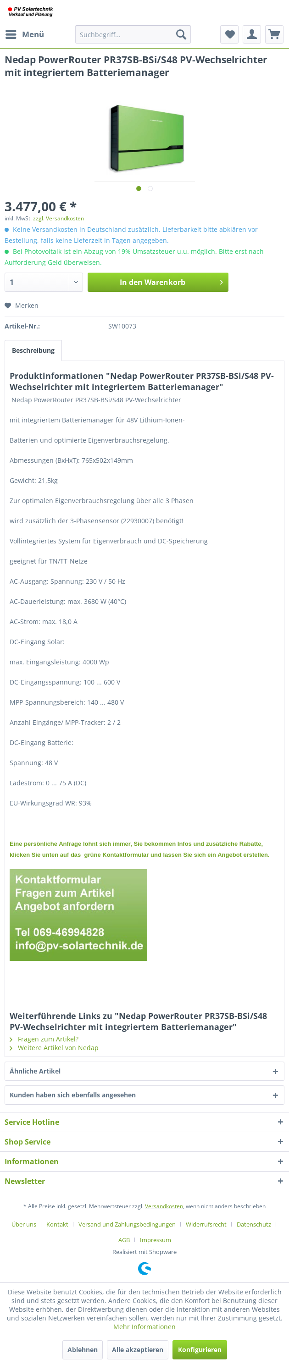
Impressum (155, 1240)
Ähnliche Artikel (35, 1071)
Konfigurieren (200, 1349)
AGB (124, 1240)
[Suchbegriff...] (133, 34)
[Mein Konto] (252, 34)
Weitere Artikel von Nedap (54, 1047)
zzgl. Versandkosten (58, 218)
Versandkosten (164, 1206)
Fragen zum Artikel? (44, 1039)
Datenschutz (254, 1224)
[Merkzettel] (229, 34)
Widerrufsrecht (206, 1224)
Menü (25, 33)
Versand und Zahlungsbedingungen (127, 1224)
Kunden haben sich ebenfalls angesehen (73, 1094)
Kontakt (57, 1224)
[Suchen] (181, 34)
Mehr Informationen (144, 1326)
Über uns (23, 1224)
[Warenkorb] (274, 34)
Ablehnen (82, 1349)
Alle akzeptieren (137, 1349)
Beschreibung (33, 350)
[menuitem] (24, 34)
